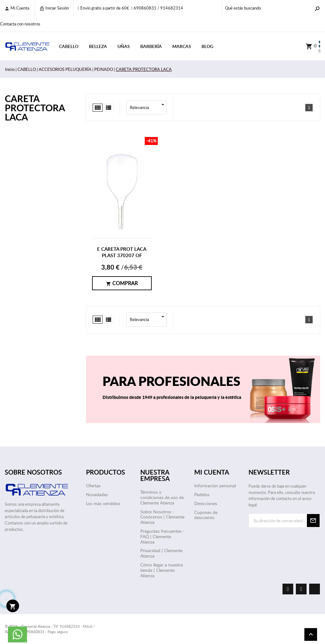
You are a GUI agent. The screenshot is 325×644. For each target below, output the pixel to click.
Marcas (181, 46)
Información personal (215, 486)
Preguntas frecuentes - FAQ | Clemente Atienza (162, 536)
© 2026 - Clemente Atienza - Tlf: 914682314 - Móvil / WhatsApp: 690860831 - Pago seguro (50, 629)
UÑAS (123, 46)
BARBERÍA (151, 46)
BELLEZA (98, 46)
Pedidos (201, 494)
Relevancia (148, 107)
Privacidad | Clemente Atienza (161, 553)
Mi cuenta (16, 8)
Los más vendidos (103, 503)
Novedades (97, 494)
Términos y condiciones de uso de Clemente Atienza (162, 497)
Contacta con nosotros (20, 24)
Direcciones (205, 503)
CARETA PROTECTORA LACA (35, 107)
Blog (207, 46)
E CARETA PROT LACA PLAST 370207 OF (121, 252)
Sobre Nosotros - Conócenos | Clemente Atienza (162, 517)
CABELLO (68, 46)
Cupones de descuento (205, 515)
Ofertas (93, 486)
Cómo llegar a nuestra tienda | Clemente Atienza (161, 570)
